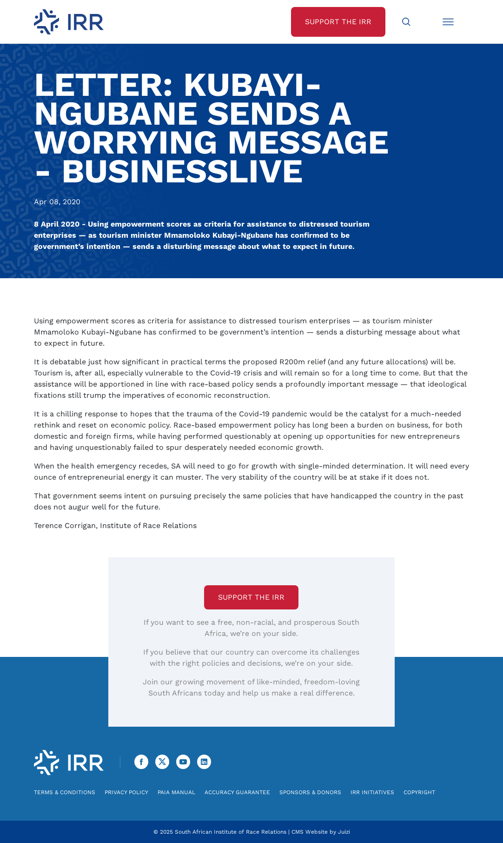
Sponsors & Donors (310, 792)
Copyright (419, 792)
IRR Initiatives (372, 792)
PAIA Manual (176, 792)
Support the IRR (251, 597)
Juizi (344, 832)
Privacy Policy (126, 792)
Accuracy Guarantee (237, 792)
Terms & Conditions (64, 792)
